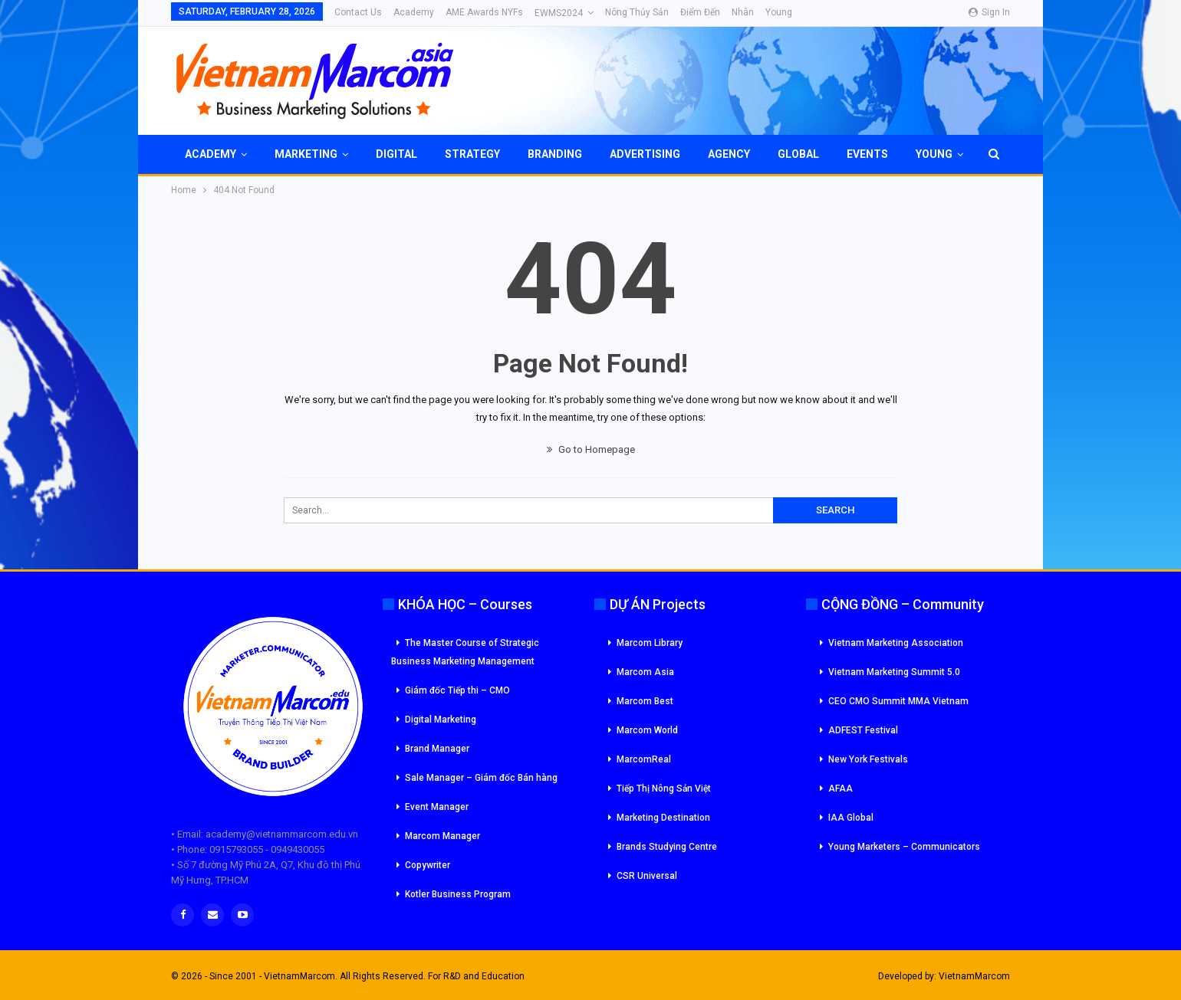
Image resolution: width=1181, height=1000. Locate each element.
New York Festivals (868, 759)
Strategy (472, 154)
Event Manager (437, 807)
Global (798, 154)
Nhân (743, 12)
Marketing (306, 154)
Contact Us (358, 12)
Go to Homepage (591, 449)
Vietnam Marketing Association (895, 643)
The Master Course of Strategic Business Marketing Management (465, 652)
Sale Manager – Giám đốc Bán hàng (481, 777)
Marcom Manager (442, 836)
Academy (413, 12)
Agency (729, 154)
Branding (555, 154)
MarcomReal (644, 759)
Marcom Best (645, 701)
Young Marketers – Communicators (904, 846)
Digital (396, 154)
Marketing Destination (663, 817)
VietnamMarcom (974, 976)
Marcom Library (650, 643)
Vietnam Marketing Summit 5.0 (894, 672)
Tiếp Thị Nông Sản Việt (664, 788)
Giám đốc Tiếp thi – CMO (457, 690)
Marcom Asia (645, 672)
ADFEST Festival (863, 730)
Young (778, 12)
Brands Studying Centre (667, 846)
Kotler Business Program (458, 894)
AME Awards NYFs (484, 12)
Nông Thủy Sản (637, 12)
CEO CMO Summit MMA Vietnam (898, 701)
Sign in (989, 12)
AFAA (840, 788)
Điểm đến (700, 12)
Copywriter (427, 865)
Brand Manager (437, 748)
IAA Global (850, 817)
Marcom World (647, 730)
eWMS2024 (559, 13)
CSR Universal (647, 875)
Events (867, 154)
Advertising (645, 154)
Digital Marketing (440, 719)
